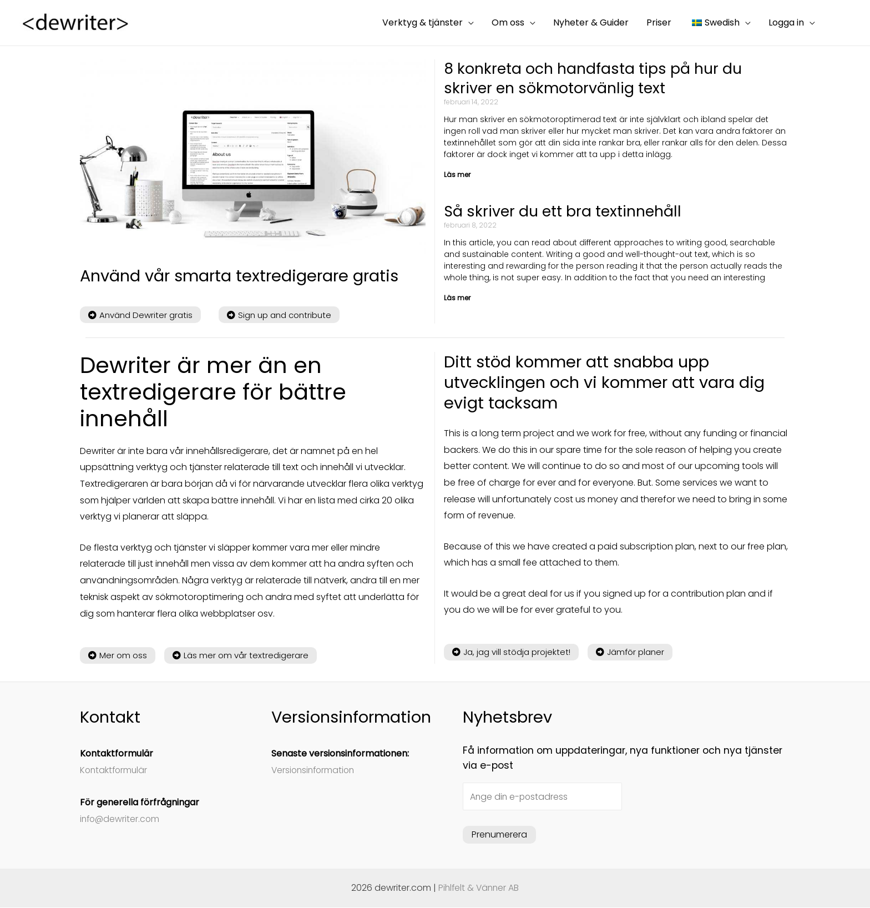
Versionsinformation (314, 770)
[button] (140, 314)
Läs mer (457, 175)
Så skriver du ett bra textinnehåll (564, 212)
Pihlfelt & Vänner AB (478, 888)
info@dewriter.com (121, 819)
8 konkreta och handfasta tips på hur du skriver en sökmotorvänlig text (594, 79)
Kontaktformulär (115, 770)
